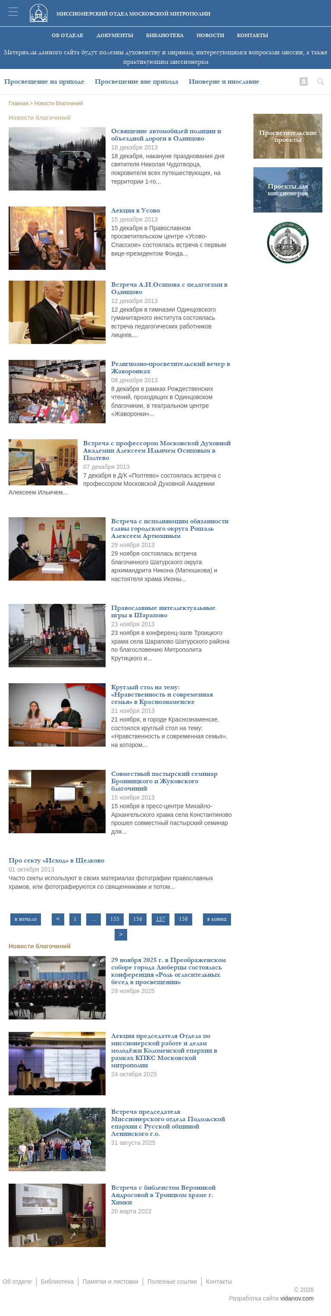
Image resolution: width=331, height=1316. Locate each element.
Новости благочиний (40, 946)
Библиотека (165, 35)
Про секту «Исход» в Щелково (56, 860)
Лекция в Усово (135, 210)
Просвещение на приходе (44, 81)
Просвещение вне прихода (136, 81)
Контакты (252, 35)
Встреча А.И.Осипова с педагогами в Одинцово (169, 288)
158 (183, 919)
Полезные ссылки (172, 1281)
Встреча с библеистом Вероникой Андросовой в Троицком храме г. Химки (163, 1195)
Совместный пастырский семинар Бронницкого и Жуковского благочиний (164, 781)
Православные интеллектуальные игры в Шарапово (163, 611)
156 (137, 919)
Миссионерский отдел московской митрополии (133, 14)
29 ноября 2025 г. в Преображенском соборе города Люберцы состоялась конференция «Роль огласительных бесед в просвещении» (168, 971)
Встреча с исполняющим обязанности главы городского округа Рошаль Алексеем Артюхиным (169, 528)
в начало (26, 919)
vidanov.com (297, 1298)
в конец (217, 919)
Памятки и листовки (110, 1281)
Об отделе (68, 35)
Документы (115, 35)
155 (114, 919)
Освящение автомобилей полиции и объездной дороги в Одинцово (166, 134)
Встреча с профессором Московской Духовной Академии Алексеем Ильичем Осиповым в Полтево (157, 450)
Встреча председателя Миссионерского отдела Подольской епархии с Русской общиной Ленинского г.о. (168, 1123)
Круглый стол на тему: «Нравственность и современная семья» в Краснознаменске (162, 694)
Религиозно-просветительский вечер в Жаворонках (170, 367)
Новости (210, 35)
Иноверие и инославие (224, 81)
